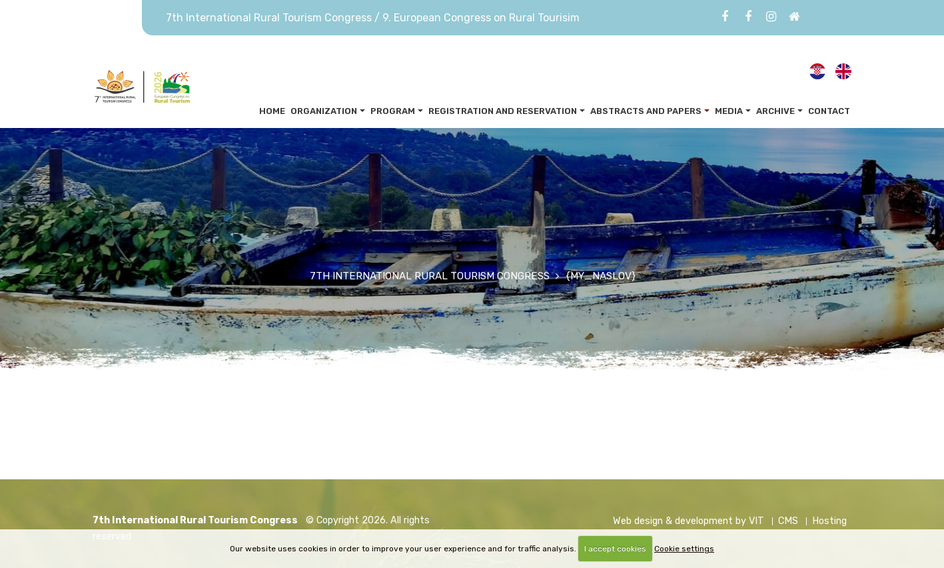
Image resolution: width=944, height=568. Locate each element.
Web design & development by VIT (688, 521)
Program (392, 111)
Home (272, 111)
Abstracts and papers (646, 111)
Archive (775, 111)
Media (729, 111)
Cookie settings (684, 548)
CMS (788, 521)
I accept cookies (615, 548)
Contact (829, 111)
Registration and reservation (502, 111)
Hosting (829, 521)
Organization (323, 111)
